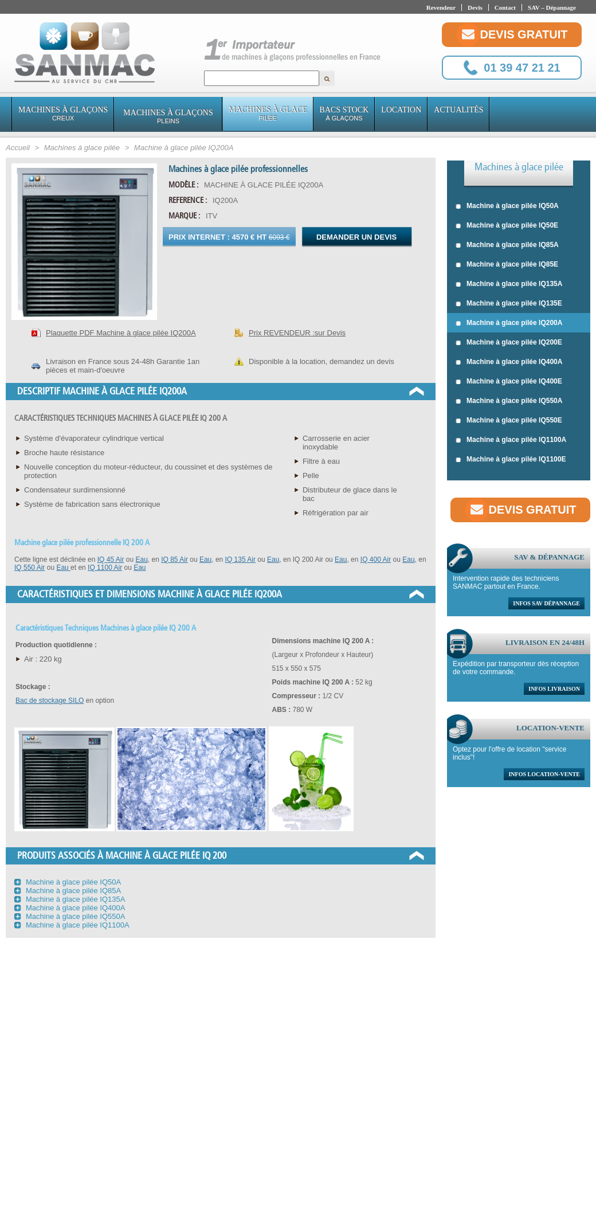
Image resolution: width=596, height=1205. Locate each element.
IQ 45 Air (110, 559)
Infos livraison (554, 689)
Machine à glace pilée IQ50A (507, 206)
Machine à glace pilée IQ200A (509, 323)
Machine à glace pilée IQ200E (509, 342)
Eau (141, 559)
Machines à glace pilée (519, 167)
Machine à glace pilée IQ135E (509, 303)
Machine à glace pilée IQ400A (509, 362)
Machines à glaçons (63, 113)
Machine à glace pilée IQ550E (509, 420)
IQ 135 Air (240, 559)
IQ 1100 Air (105, 568)
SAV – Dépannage (552, 7)
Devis (475, 7)
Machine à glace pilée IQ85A (507, 245)
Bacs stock (344, 113)
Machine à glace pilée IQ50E (507, 225)
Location (401, 109)
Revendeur (441, 7)
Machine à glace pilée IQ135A (509, 284)
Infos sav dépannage (546, 603)
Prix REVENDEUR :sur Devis (297, 332)
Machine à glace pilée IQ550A (509, 401)
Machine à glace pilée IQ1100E (511, 459)
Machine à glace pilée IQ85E (507, 264)
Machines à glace (268, 113)
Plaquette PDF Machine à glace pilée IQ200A (121, 332)
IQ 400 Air (375, 559)
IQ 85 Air (174, 559)
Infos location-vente (544, 774)
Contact (505, 7)
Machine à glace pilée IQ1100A (511, 440)
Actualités (458, 109)
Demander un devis (356, 237)
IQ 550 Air (29, 568)
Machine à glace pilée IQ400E (509, 381)
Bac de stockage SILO (49, 701)
